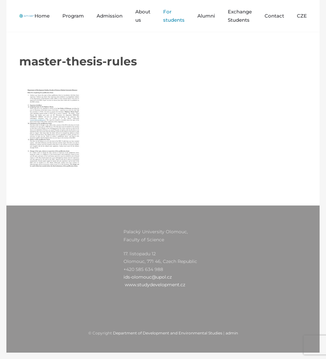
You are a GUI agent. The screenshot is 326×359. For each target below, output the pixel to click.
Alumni (206, 16)
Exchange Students (240, 16)
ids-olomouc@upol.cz (147, 277)
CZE (302, 16)
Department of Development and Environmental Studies (167, 333)
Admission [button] (110, 16)
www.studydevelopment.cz (155, 285)
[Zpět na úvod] (27, 16)
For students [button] (174, 16)
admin (232, 333)
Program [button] (73, 16)
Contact (274, 16)
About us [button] (142, 16)
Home (42, 16)
